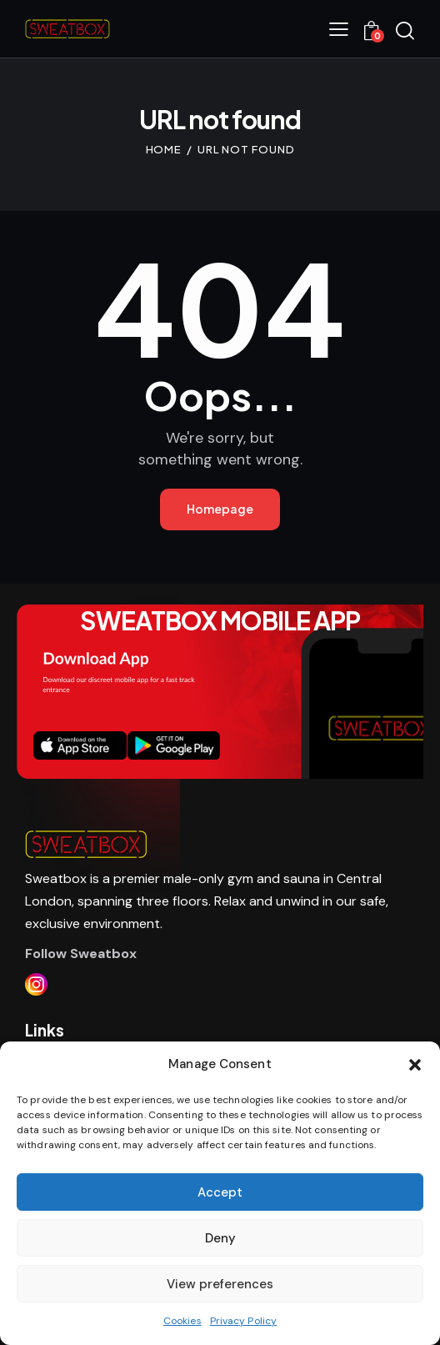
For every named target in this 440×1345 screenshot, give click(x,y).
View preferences (220, 1284)
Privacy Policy (243, 1320)
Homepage (220, 508)
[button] (415, 1064)
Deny (220, 1238)
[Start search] (404, 30)
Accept (220, 1192)
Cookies (182, 1320)
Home (164, 149)
